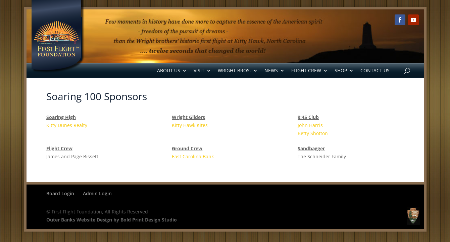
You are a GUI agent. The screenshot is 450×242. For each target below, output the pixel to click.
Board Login (60, 193)
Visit (199, 70)
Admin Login (97, 193)
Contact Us (375, 70)
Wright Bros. (234, 70)
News (271, 70)
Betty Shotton (313, 133)
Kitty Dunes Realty (66, 125)
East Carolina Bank (193, 156)
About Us (168, 70)
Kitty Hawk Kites (190, 125)
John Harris (310, 125)
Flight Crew (306, 70)
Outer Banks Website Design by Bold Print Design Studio (111, 219)
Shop (341, 70)
